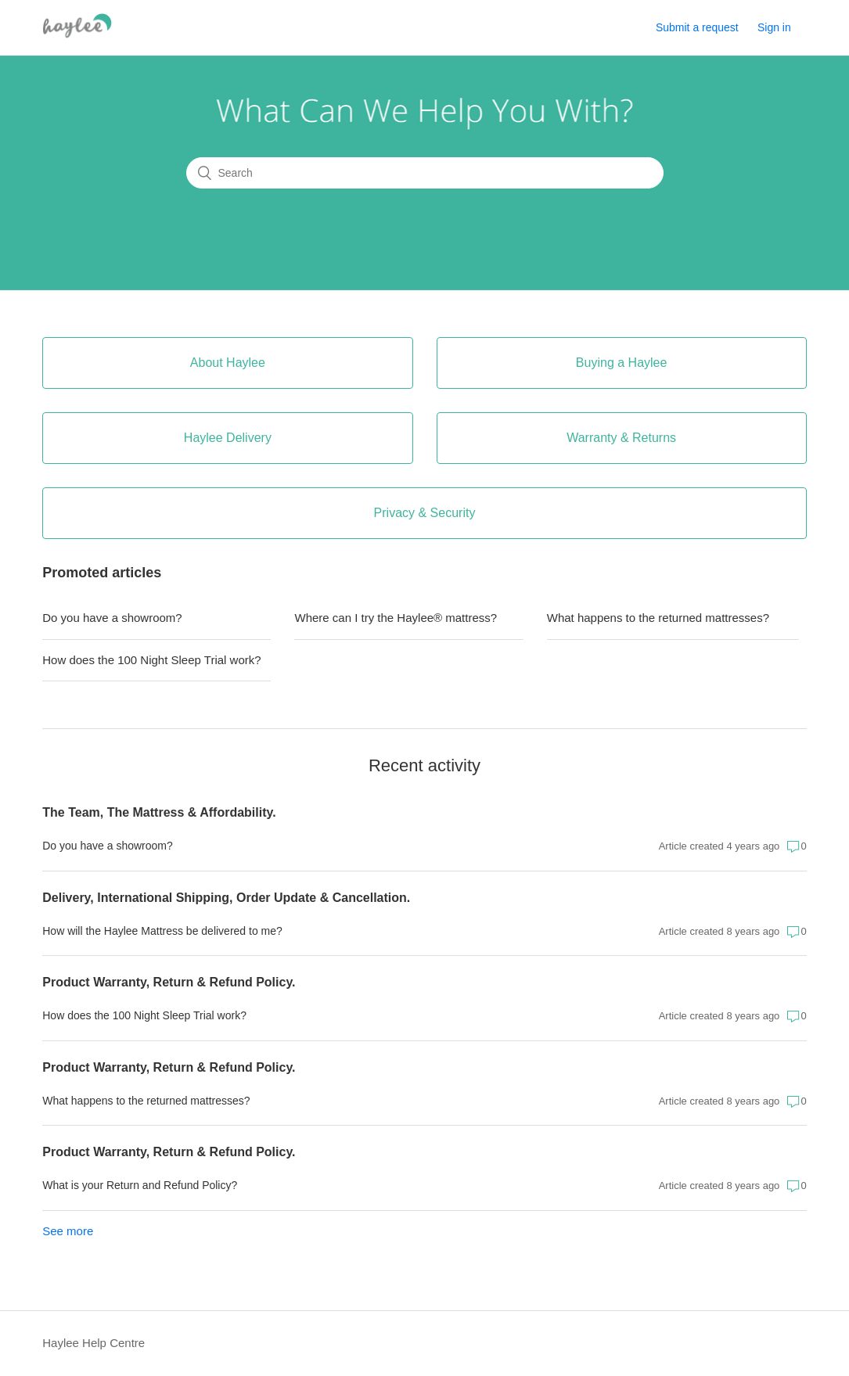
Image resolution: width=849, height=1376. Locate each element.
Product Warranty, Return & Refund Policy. (168, 982)
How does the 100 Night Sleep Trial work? (151, 659)
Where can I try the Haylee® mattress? (395, 617)
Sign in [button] (774, 27)
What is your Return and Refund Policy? (139, 1185)
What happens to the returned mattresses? (658, 617)
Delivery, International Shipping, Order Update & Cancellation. (226, 897)
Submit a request (697, 27)
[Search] (425, 173)
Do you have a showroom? (112, 617)
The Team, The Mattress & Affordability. (158, 812)
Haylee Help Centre (93, 1342)
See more (67, 1231)
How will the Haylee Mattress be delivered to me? (162, 931)
